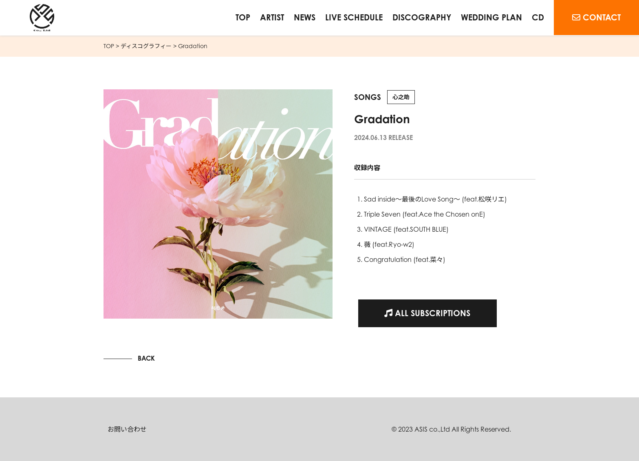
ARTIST (272, 17)
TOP (243, 17)
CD (538, 17)
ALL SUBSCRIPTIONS (427, 313)
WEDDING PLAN (491, 17)
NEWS (304, 17)
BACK (146, 358)
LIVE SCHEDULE (354, 17)
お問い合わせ (127, 429)
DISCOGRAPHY (421, 17)
